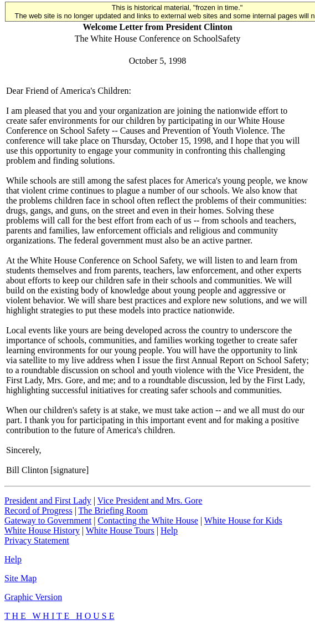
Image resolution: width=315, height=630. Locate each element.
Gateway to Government (47, 520)
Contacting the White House (147, 520)
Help (169, 530)
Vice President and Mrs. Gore (150, 500)
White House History (42, 530)
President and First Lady (47, 500)
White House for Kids (243, 520)
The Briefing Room (113, 510)
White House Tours (120, 530)
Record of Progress (38, 510)
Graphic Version (33, 597)
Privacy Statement (36, 540)
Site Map (20, 578)
